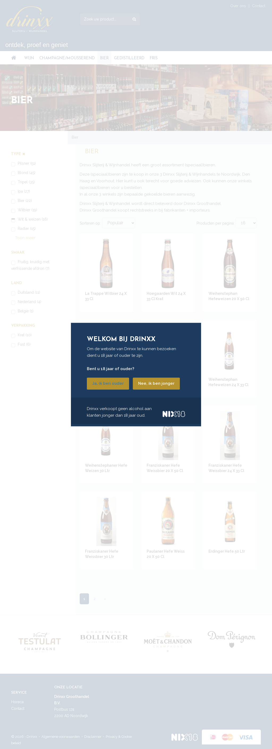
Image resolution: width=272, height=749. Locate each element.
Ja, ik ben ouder (108, 383)
